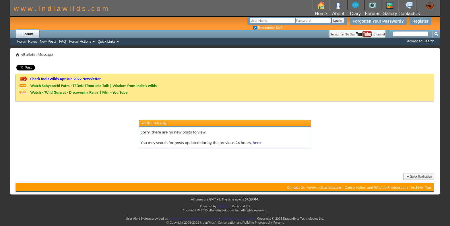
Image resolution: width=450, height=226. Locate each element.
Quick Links (106, 42)
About (338, 13)
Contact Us (296, 187)
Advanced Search (420, 41)
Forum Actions (80, 42)
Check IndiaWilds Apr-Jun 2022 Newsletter (65, 78)
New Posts (48, 42)
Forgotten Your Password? (378, 21)
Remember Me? (267, 28)
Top (428, 187)
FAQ (62, 42)
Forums (372, 13)
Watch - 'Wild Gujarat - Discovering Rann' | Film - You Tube (78, 92)
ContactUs (409, 13)
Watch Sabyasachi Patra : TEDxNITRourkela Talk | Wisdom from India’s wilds (93, 85)
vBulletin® (224, 206)
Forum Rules (27, 42)
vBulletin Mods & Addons (238, 219)
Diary (355, 13)
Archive (417, 187)
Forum (27, 34)
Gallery (390, 13)
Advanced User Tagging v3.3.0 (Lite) (193, 219)
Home (321, 13)
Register (420, 21)
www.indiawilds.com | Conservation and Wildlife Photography (357, 187)
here (257, 142)
